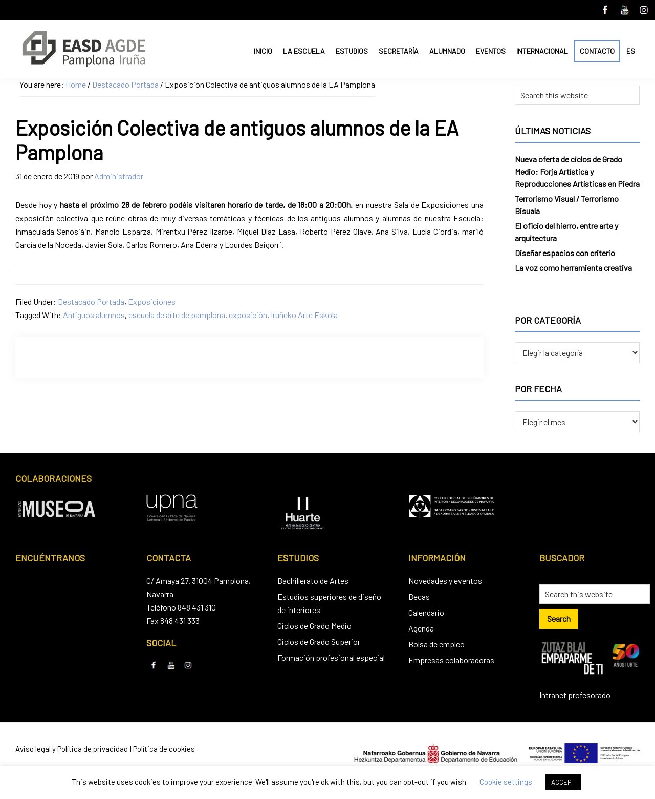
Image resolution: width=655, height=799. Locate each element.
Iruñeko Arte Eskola (304, 315)
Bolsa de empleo (436, 644)
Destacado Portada (91, 301)
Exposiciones (152, 301)
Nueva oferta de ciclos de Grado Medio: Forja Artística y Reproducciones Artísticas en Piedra (577, 171)
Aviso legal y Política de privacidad (71, 748)
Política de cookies (164, 748)
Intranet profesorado (574, 695)
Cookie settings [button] (505, 781)
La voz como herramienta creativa (573, 267)
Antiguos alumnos (94, 315)
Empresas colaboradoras (451, 660)
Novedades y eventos (445, 580)
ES (630, 51)
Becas (419, 596)
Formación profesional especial (331, 657)
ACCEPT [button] (563, 782)
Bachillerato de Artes (312, 580)
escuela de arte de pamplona (176, 315)
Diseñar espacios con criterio (565, 253)
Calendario (426, 612)
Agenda (421, 628)
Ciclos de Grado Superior (318, 641)
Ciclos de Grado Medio (314, 625)
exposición (248, 315)
